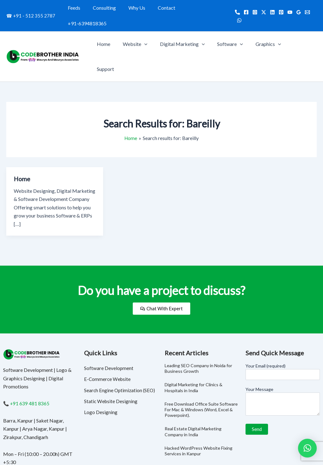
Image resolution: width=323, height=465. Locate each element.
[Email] (305, 8)
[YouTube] (288, 8)
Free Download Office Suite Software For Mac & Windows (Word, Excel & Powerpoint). (201, 368)
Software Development (109, 327)
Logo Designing (100, 372)
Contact (164, 8)
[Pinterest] (279, 8)
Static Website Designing (111, 361)
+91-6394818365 (202, 8)
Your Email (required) (283, 330)
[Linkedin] (270, 8)
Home (117, 28)
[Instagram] (253, 8)
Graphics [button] (272, 28)
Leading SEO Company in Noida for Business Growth (198, 327)
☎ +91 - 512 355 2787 (30, 8)
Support (303, 28)
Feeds (79, 8)
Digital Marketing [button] (190, 28)
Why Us (137, 8)
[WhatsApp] (314, 8)
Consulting (107, 8)
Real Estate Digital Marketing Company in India (193, 390)
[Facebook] (244, 8)
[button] (155, 28)
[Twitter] (261, 8)
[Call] (235, 8)
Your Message (283, 361)
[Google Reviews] (296, 8)
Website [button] (146, 28)
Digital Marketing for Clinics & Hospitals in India (193, 346)
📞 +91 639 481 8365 (26, 363)
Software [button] (236, 28)
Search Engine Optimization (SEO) (120, 350)
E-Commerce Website (108, 339)
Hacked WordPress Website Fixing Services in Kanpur (198, 409)
